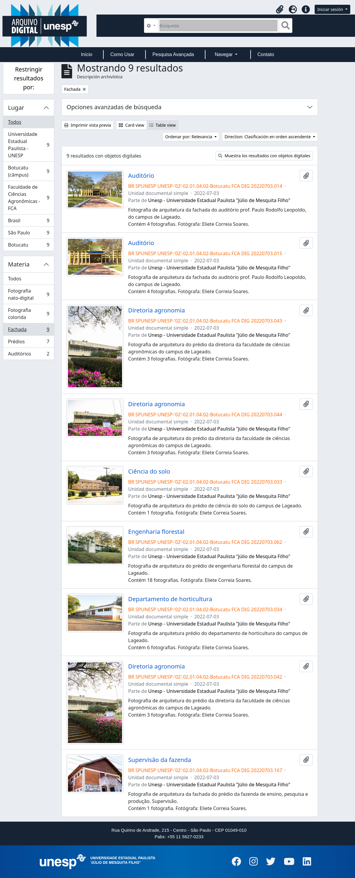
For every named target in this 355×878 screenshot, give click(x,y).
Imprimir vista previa (87, 125)
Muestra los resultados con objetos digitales (264, 155)
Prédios (28, 343)
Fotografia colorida (28, 313)
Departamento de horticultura (170, 599)
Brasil (28, 222)
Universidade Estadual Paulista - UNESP (28, 145)
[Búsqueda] (218, 25)
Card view (131, 125)
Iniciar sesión (330, 9)
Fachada (28, 331)
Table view (162, 125)
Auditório (141, 175)
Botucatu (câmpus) (28, 171)
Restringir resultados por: (28, 78)
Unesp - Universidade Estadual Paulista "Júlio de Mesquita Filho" (219, 200)
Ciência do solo (149, 471)
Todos (14, 122)
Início (86, 54)
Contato (265, 54)
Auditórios (28, 355)
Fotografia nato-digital (28, 294)
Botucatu (28, 246)
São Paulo (28, 234)
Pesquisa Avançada (173, 54)
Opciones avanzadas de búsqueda (113, 107)
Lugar (16, 108)
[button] (279, 9)
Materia (19, 264)
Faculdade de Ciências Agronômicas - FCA (28, 198)
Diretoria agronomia (156, 310)
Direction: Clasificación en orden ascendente (268, 136)
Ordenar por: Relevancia (189, 136)
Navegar (224, 54)
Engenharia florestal (156, 531)
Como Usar (122, 54)
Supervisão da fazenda (159, 759)
